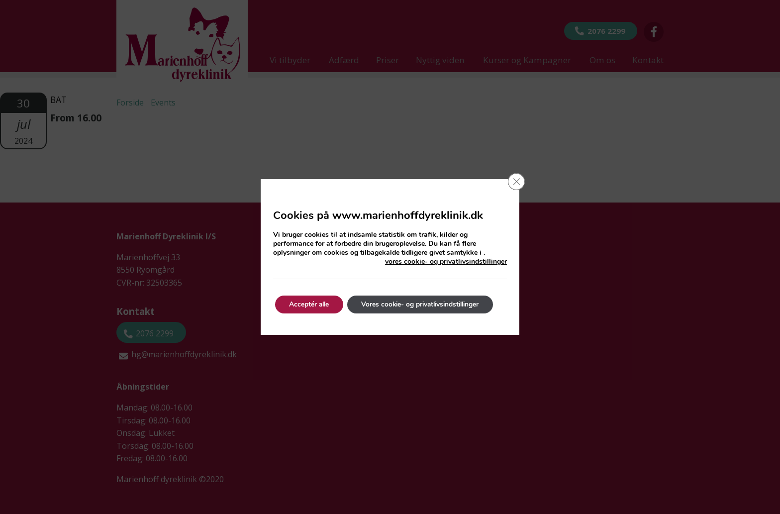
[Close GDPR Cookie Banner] (516, 182)
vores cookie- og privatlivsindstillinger (446, 261)
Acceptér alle (310, 304)
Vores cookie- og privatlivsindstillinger (426, 304)
